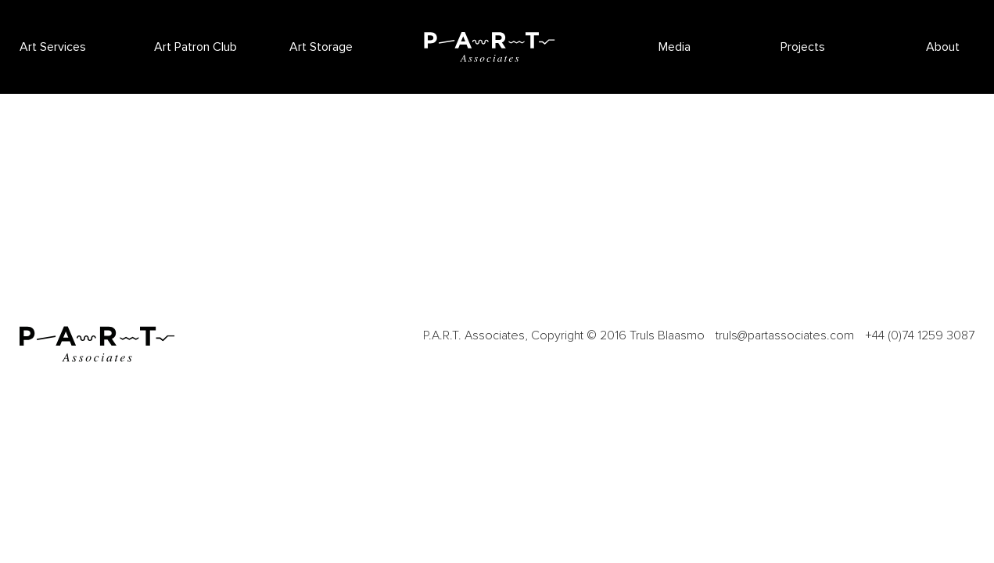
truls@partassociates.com (785, 335)
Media (674, 47)
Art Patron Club (195, 47)
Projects (802, 47)
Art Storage (321, 47)
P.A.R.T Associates (489, 46)
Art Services (53, 47)
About (943, 47)
